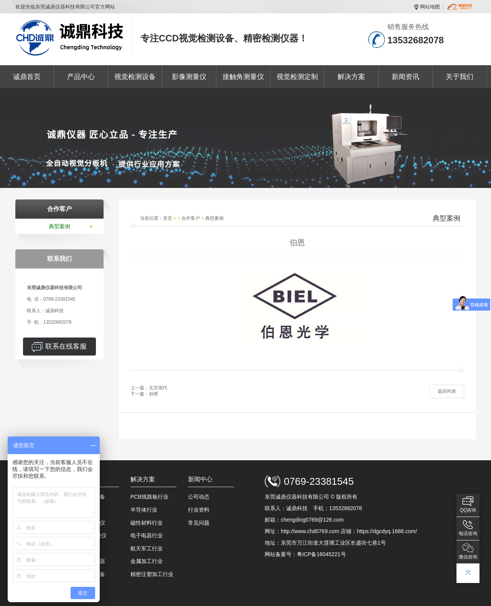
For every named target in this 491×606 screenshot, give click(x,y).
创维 (153, 394)
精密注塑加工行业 (151, 574)
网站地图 (430, 7)
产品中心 (81, 77)
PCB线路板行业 (149, 497)
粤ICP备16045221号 (321, 554)
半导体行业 (143, 510)
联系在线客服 (66, 346)
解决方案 (351, 77)
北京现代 (158, 387)
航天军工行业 (146, 548)
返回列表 (447, 391)
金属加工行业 (146, 561)
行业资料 (198, 510)
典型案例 (59, 226)
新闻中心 (200, 479)
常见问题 (198, 523)
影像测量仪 (189, 77)
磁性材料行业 (146, 523)
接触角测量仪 (243, 77)
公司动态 (198, 497)
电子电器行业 (146, 535)
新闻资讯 (405, 77)
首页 (167, 218)
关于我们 (459, 77)
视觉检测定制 (297, 77)
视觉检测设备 (135, 77)
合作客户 (190, 218)
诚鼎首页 (27, 77)
